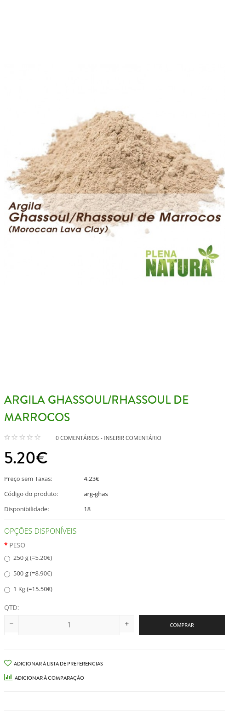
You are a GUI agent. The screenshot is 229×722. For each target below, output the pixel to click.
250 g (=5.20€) (28, 557)
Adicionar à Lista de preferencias (53, 663)
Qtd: (11, 607)
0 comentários (77, 438)
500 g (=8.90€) (28, 573)
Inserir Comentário (132, 438)
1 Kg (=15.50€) (28, 589)
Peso (17, 545)
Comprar (182, 624)
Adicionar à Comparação (44, 678)
